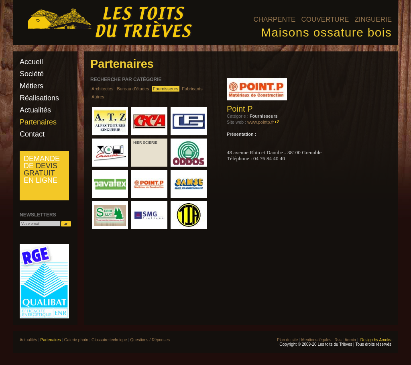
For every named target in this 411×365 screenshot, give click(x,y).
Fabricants (192, 88)
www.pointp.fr (260, 122)
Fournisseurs (166, 88)
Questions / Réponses (150, 340)
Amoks (385, 340)
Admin (350, 340)
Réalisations (39, 98)
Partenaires (38, 122)
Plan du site (287, 340)
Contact (32, 134)
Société (32, 74)
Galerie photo (76, 340)
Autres (98, 96)
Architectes (102, 88)
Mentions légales (316, 340)
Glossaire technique (109, 340)
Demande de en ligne (42, 169)
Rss (338, 340)
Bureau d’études (133, 88)
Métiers (31, 86)
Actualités (35, 110)
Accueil (31, 62)
